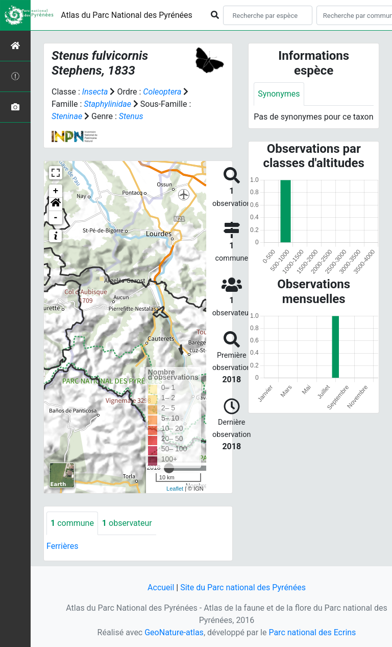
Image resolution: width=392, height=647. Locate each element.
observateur (127, 523)
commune (72, 523)
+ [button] (56, 191)
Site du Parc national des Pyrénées (243, 587)
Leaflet (174, 489)
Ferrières (62, 546)
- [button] (56, 218)
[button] (55, 204)
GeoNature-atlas (174, 632)
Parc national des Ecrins (312, 632)
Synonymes (279, 94)
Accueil (161, 587)
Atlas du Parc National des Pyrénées (126, 15)
